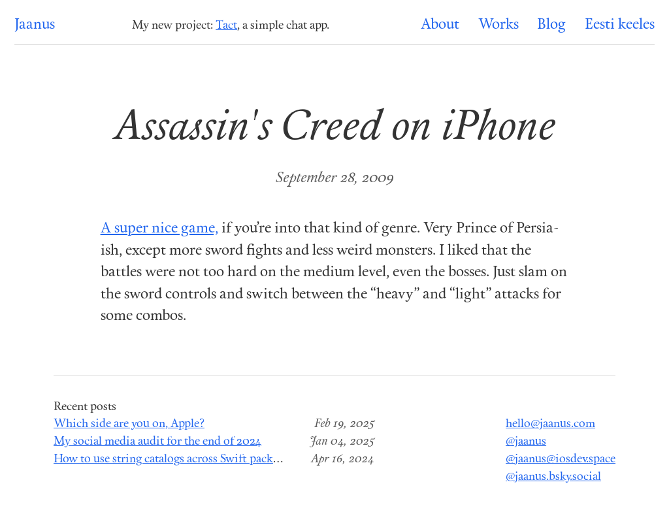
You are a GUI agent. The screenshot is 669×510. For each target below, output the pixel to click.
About (440, 25)
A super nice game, (159, 228)
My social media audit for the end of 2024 (157, 441)
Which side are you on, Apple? (129, 424)
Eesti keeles (620, 25)
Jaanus (34, 25)
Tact (226, 25)
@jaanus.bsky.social (553, 477)
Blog (551, 25)
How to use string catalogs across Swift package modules (194, 459)
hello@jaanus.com (550, 424)
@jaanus (526, 441)
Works (498, 25)
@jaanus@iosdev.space (560, 459)
